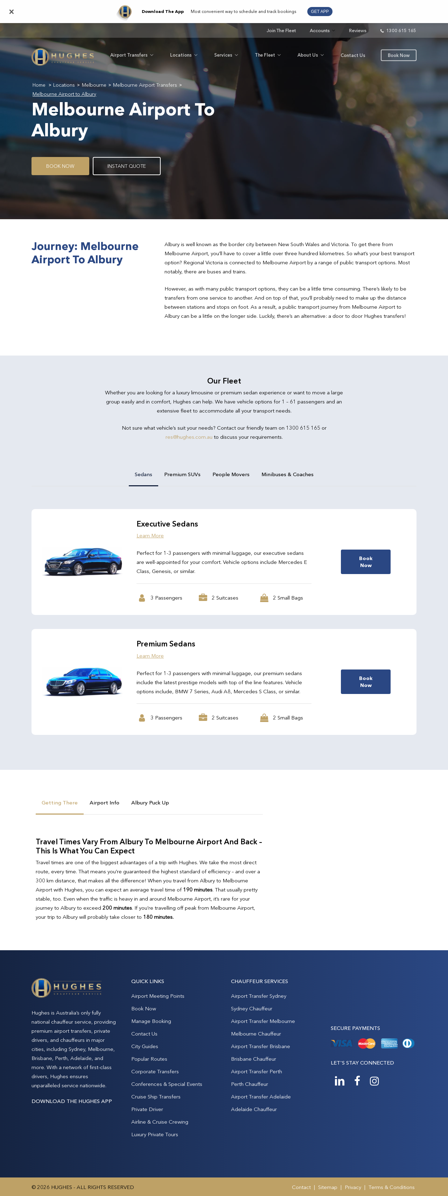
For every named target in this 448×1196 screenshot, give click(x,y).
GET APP (320, 11)
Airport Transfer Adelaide (261, 1096)
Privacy (353, 1187)
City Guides (144, 1046)
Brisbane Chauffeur (253, 1058)
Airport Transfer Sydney (258, 996)
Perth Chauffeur (249, 1084)
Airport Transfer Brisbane (260, 1046)
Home (39, 85)
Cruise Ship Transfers (156, 1096)
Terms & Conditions (392, 1187)
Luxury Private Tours (154, 1134)
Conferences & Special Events (166, 1084)
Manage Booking (151, 1021)
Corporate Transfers (155, 1071)
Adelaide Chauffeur (254, 1109)
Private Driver (147, 1109)
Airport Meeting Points (157, 996)
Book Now (143, 1008)
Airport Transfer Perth (256, 1071)
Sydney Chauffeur (251, 1008)
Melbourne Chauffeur (256, 1033)
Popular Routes (149, 1058)
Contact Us (144, 1033)
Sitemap (327, 1187)
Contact (301, 1187)
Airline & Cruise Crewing (159, 1121)
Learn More (150, 535)
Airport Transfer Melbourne (263, 1021)
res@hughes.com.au (189, 437)
